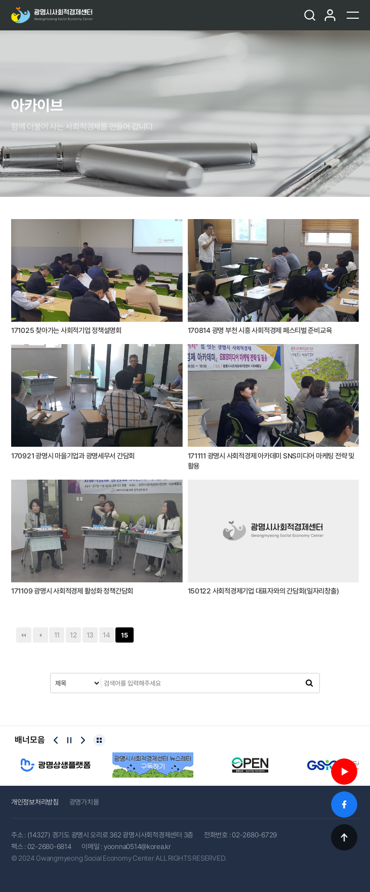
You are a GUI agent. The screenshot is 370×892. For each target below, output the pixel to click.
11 (57, 635)
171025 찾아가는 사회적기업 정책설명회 (66, 330)
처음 (23, 635)
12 (73, 635)
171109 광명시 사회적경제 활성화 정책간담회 (72, 591)
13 (90, 635)
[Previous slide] (56, 740)
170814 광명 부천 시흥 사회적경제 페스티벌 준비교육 (260, 330)
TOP (344, 837)
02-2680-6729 (254, 835)
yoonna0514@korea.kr (137, 846)
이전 (40, 635)
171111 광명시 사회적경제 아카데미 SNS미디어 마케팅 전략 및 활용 (271, 461)
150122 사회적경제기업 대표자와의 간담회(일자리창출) (263, 591)
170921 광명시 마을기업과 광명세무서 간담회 (73, 456)
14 (106, 635)
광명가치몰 (84, 802)
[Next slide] (83, 740)
